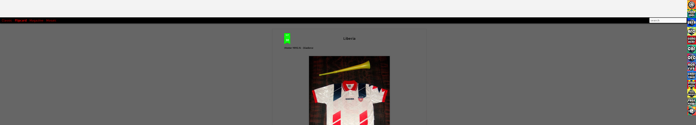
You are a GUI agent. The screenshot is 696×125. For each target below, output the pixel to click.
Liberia (349, 38)
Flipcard (21, 20)
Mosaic (51, 20)
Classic (7, 20)
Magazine (36, 20)
